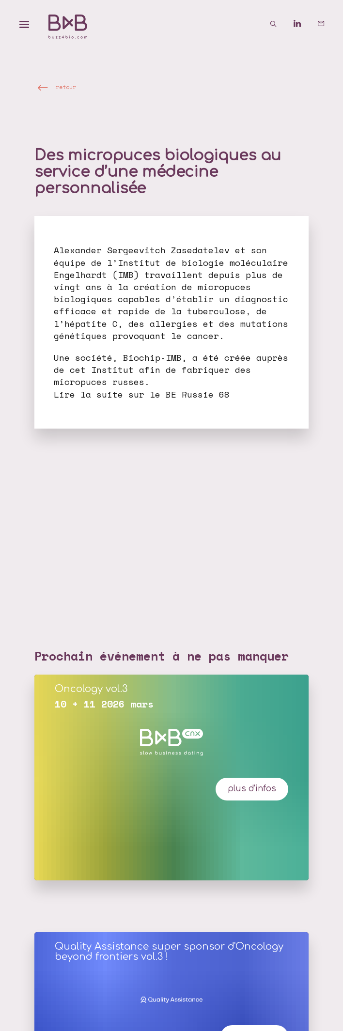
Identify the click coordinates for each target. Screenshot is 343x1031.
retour (66, 87)
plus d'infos (252, 788)
